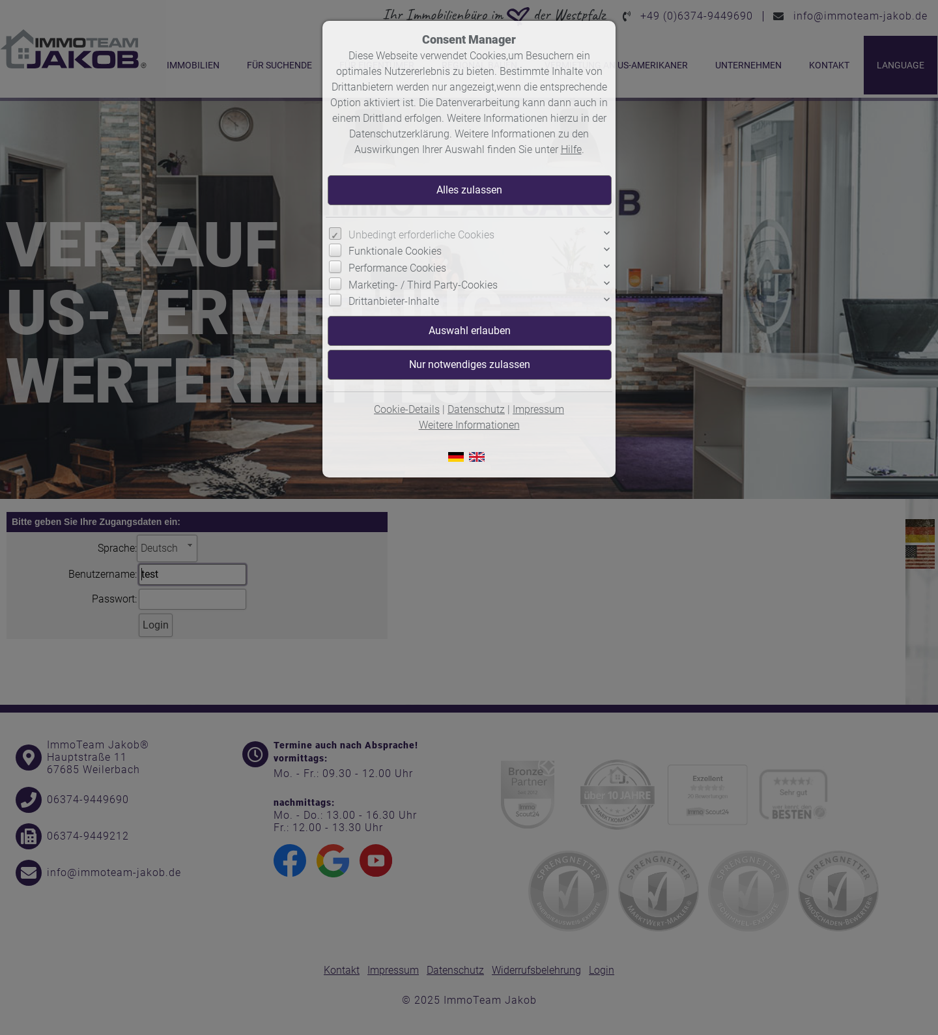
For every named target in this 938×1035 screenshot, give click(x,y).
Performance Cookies (397, 268)
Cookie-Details (407, 409)
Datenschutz (476, 409)
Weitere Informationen (469, 425)
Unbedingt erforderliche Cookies (421, 235)
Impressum (538, 409)
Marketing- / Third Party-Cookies (423, 285)
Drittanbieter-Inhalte (393, 301)
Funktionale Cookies (395, 251)
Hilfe (571, 149)
